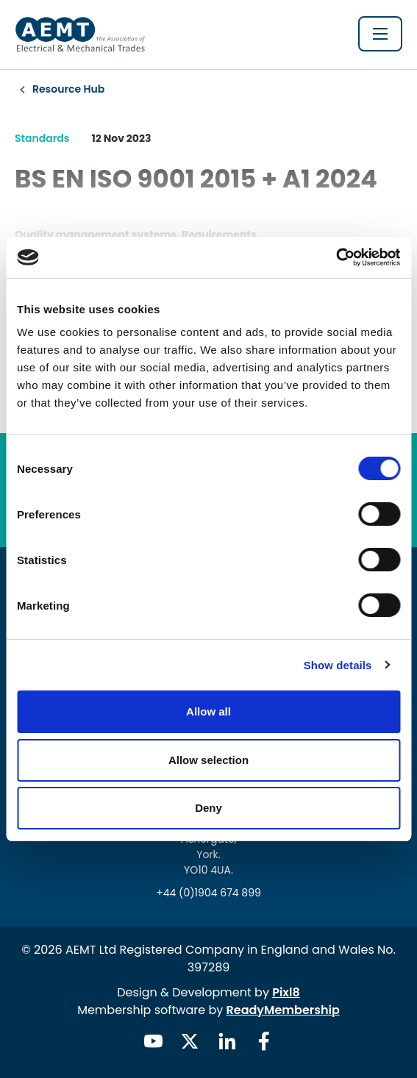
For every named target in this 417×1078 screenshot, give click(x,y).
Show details (338, 665)
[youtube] (153, 1041)
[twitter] (189, 1041)
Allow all (208, 711)
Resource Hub (68, 89)
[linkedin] (227, 1041)
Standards (42, 138)
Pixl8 (286, 992)
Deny (208, 808)
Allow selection (208, 760)
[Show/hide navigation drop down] (380, 33)
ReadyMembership (283, 1010)
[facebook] (264, 1041)
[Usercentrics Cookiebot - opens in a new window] (335, 257)
